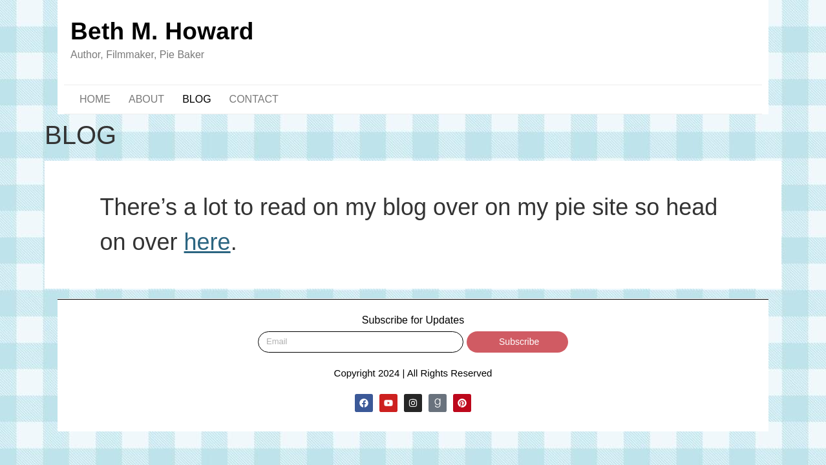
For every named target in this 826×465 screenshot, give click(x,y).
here (207, 242)
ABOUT (146, 99)
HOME (95, 99)
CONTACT (254, 99)
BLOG (196, 99)
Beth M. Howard (162, 31)
